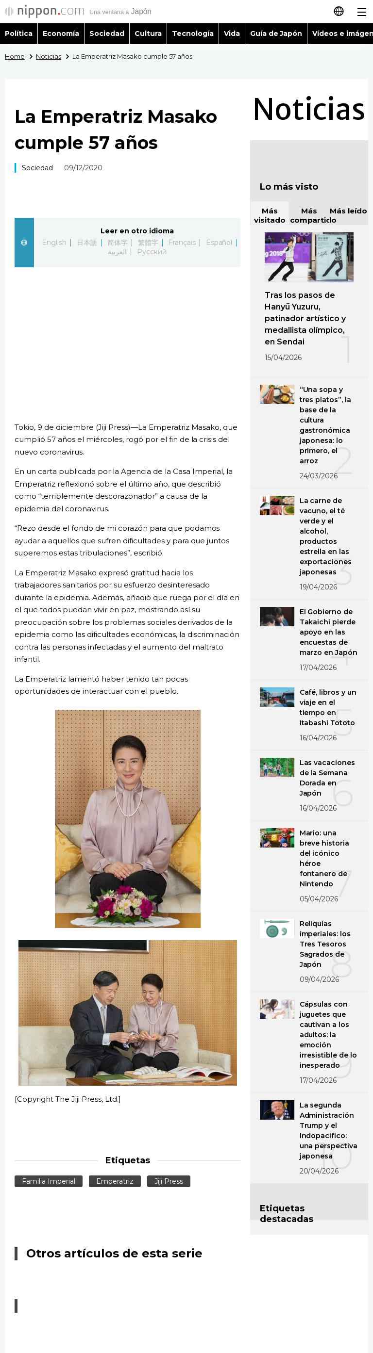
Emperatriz (115, 1181)
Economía (61, 33)
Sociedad (106, 33)
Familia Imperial (48, 1181)
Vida (232, 33)
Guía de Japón (276, 33)
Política (19, 33)
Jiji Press (168, 1181)
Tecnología (193, 33)
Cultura (148, 33)
